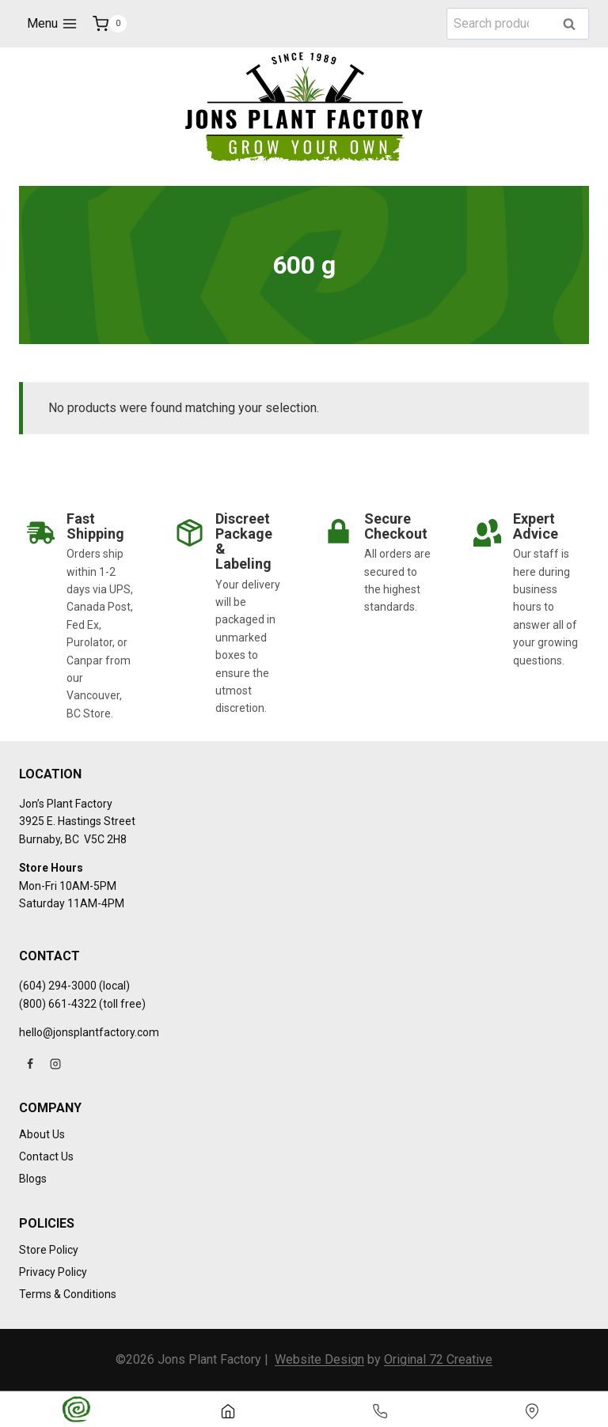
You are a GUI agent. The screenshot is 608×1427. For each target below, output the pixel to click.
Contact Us (46, 1156)
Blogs (33, 1178)
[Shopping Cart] (110, 23)
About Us (42, 1134)
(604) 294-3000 (58, 985)
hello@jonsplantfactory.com (89, 1032)
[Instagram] (55, 1064)
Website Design (319, 1359)
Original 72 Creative (438, 1359)
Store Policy (48, 1249)
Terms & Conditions (67, 1294)
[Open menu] (52, 24)
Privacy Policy (53, 1272)
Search (574, 25)
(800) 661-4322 (58, 1003)
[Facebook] (30, 1064)
